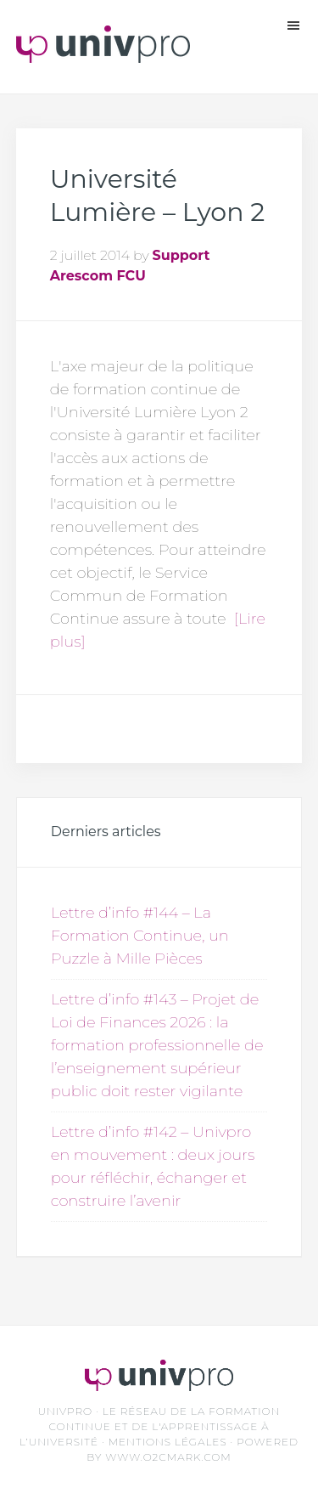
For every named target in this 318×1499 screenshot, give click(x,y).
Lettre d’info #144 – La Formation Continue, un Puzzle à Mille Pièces (140, 935)
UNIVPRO (65, 1411)
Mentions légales (168, 1441)
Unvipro (103, 50)
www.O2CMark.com (168, 1457)
